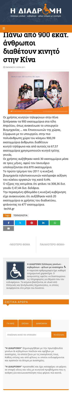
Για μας (10, 323)
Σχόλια (25, 323)
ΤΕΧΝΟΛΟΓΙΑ (20, 215)
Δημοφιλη (41, 323)
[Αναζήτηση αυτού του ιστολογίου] (28, 335)
